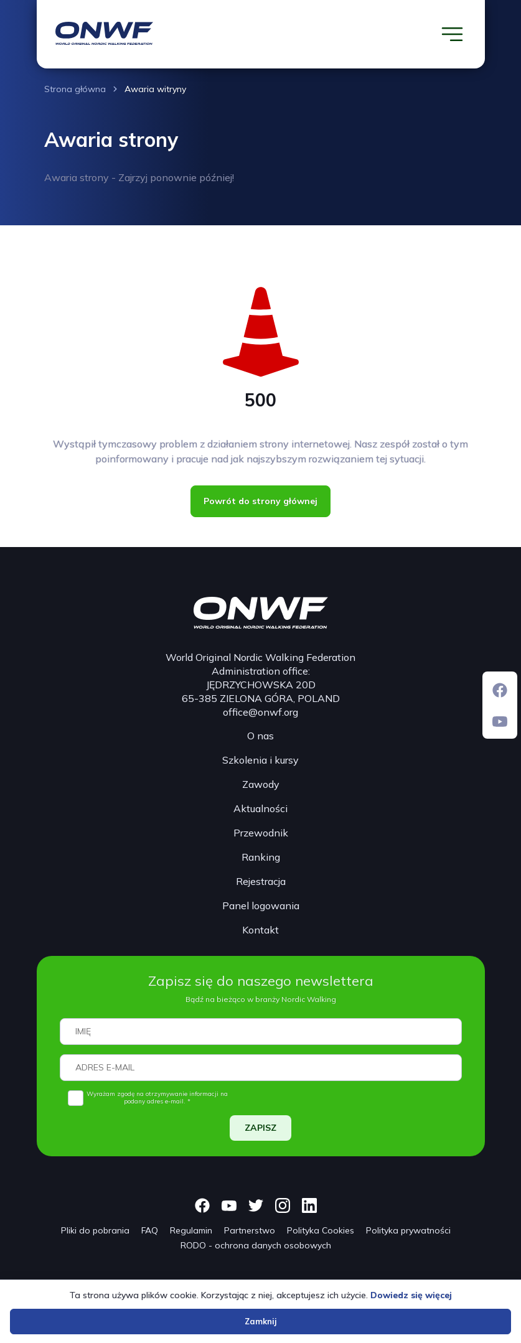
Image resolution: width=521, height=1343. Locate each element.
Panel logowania (260, 905)
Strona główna (75, 89)
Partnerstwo (249, 1230)
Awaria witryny (155, 89)
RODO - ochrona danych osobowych (256, 1245)
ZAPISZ (260, 1127)
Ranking (261, 857)
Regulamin (191, 1230)
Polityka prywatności (408, 1230)
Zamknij (260, 1321)
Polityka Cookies (320, 1230)
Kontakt (260, 930)
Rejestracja (261, 881)
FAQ (149, 1230)
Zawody (260, 784)
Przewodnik (260, 832)
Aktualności (260, 808)
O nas (260, 735)
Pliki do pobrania (95, 1230)
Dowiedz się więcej (411, 1295)
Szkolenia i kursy (260, 760)
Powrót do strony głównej (260, 501)
